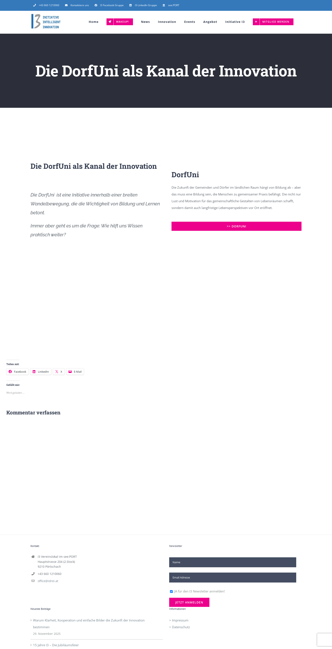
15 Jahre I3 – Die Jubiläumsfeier (56, 645)
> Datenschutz (179, 627)
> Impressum (178, 620)
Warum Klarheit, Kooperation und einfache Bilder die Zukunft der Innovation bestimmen (89, 623)
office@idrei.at (48, 581)
